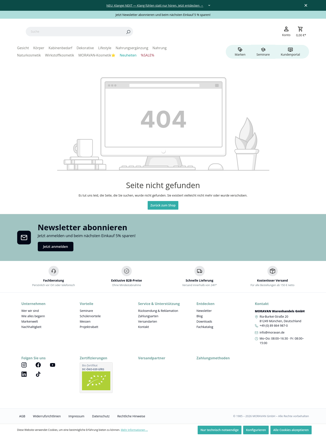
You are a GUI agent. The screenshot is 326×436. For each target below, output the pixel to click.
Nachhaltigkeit (31, 327)
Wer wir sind (30, 311)
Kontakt (143, 327)
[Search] (155, 31)
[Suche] (101, 31)
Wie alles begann (33, 316)
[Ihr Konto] (286, 31)
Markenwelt (29, 321)
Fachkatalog (204, 327)
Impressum (76, 416)
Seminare (86, 311)
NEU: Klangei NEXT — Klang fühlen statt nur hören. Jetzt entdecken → (154, 5)
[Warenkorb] (301, 31)
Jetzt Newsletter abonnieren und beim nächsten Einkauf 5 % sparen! (163, 15)
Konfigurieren (256, 430)
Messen (85, 321)
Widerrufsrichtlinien (47, 416)
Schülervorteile (90, 316)
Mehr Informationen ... (134, 430)
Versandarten (147, 321)
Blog (199, 316)
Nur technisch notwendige (219, 430)
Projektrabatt (89, 327)
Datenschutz (100, 416)
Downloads (204, 321)
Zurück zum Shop (163, 205)
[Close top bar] (306, 5)
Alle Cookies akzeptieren (291, 430)
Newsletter (204, 311)
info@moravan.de (271, 332)
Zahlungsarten (148, 316)
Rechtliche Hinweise (131, 416)
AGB (22, 416)
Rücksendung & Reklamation (158, 311)
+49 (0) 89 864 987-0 (273, 325)
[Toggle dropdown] (209, 5)
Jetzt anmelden (55, 246)
